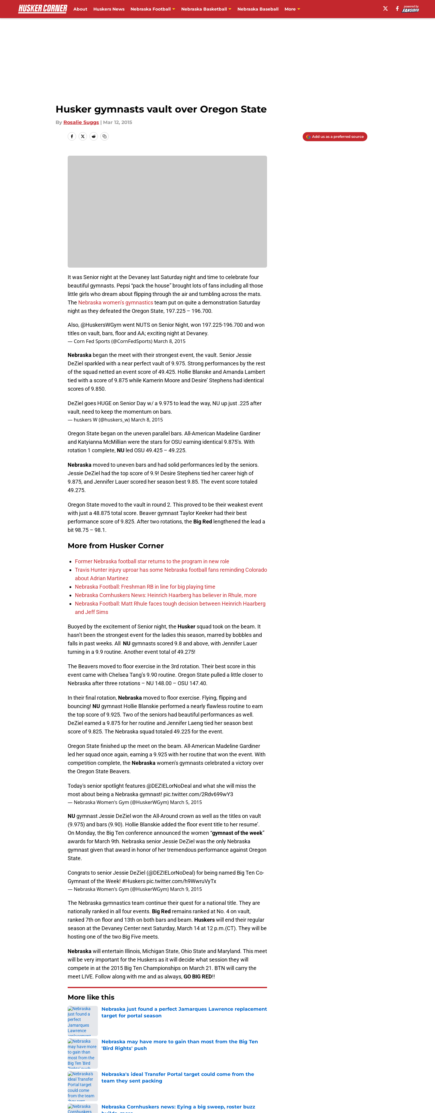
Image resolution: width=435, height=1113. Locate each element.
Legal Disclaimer (349, 1069)
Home (74, 1015)
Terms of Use (221, 1069)
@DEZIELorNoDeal (169, 786)
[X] (385, 8)
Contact (214, 1058)
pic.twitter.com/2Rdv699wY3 (198, 794)
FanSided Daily (346, 1058)
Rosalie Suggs (81, 122)
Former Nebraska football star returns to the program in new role (152, 561)
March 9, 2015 (186, 889)
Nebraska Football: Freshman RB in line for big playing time (145, 587)
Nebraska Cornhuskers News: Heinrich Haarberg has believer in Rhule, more (166, 595)
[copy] (104, 136)
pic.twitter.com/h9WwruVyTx (181, 881)
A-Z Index (159, 1080)
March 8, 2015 (169, 341)
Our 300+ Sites (286, 1058)
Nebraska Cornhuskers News (119, 1015)
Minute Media (50, 1096)
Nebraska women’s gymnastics (115, 302)
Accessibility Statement (95, 1080)
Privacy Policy (164, 1069)
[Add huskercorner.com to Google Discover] (335, 136)
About (80, 9)
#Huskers (133, 881)
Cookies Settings (225, 1080)
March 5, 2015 (186, 802)
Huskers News (108, 9)
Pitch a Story (82, 1069)
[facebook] (397, 8)
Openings (159, 1058)
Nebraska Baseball (258, 9)
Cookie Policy (285, 1069)
